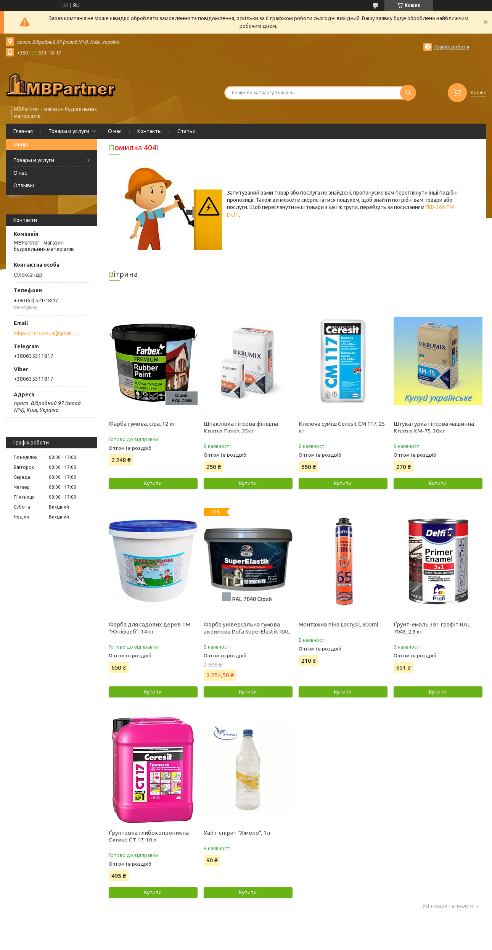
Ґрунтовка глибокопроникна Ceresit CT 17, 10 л (149, 836)
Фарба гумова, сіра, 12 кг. (143, 423)
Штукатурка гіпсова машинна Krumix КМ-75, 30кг (434, 427)
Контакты (149, 131)
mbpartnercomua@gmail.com (47, 333)
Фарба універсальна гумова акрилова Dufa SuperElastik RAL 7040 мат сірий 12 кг (247, 631)
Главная (23, 131)
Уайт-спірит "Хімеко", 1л (237, 832)
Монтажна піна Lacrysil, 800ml (338, 624)
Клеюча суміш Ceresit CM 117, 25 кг (342, 427)
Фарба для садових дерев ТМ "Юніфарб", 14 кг (149, 628)
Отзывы (23, 185)
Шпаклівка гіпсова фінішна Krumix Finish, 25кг (241, 427)
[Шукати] (408, 93)
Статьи (186, 131)
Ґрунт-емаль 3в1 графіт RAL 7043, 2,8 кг (432, 628)
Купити (153, 483)
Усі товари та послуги (448, 905)
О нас (115, 131)
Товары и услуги (68, 131)
